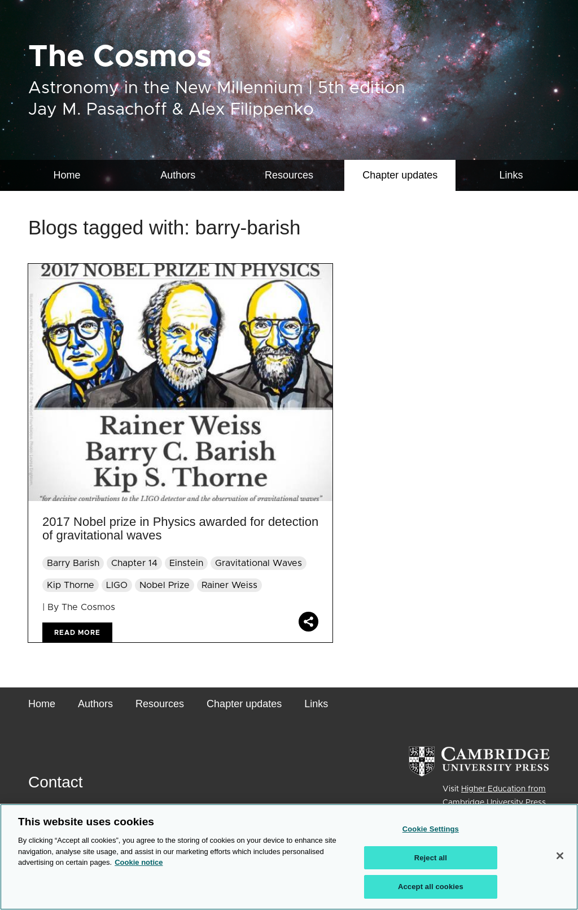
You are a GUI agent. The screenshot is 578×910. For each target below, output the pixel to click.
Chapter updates (399, 175)
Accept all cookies (430, 886)
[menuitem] (400, 175)
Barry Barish (73, 563)
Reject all (430, 858)
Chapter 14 (134, 563)
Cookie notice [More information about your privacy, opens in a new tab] (139, 862)
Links (511, 175)
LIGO (117, 585)
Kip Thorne (70, 585)
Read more (77, 632)
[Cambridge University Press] (479, 761)
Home (66, 175)
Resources (289, 175)
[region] (289, 857)
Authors (177, 175)
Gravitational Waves (258, 563)
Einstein (186, 563)
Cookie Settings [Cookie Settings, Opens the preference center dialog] (430, 829)
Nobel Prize (164, 585)
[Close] (560, 855)
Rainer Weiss (229, 585)
